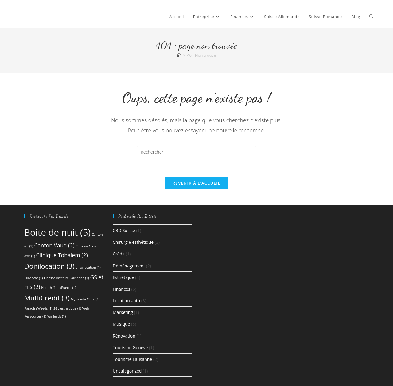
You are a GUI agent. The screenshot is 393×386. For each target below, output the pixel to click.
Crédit (119, 254)
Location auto (126, 301)
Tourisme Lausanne (132, 359)
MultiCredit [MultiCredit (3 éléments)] (47, 298)
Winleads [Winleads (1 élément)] (56, 316)
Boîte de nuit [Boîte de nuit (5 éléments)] (57, 232)
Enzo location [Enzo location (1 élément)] (88, 267)
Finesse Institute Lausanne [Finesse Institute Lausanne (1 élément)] (66, 278)
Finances (121, 289)
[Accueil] (179, 55)
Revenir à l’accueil (196, 183)
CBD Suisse (124, 230)
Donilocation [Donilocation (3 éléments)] (49, 266)
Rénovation (124, 336)
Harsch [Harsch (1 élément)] (48, 287)
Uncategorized (127, 371)
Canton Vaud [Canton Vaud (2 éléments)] (54, 245)
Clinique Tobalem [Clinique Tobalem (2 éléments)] (62, 255)
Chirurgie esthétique (133, 242)
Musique (121, 324)
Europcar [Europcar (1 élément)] (33, 278)
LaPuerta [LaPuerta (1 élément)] (67, 287)
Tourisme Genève (130, 347)
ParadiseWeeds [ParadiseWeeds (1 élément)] (38, 308)
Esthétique (123, 277)
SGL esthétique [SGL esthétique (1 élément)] (67, 308)
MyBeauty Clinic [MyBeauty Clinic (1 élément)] (85, 299)
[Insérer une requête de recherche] (196, 152)
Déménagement (129, 266)
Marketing (123, 312)
